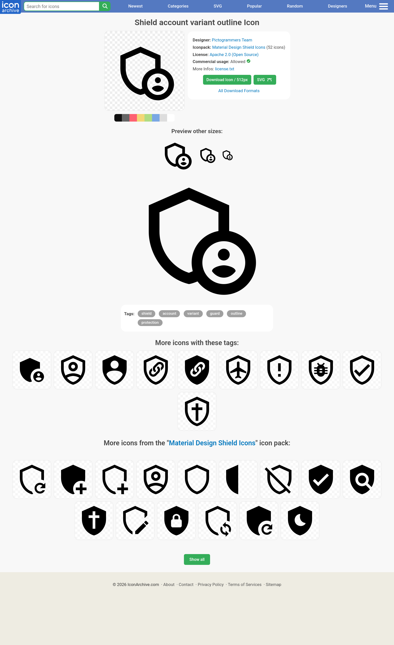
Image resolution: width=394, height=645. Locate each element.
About (169, 584)
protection (150, 322)
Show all (197, 559)
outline (236, 313)
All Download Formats (239, 90)
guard (215, 313)
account (169, 313)
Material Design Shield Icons (238, 47)
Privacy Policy (211, 584)
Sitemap (273, 584)
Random (295, 6)
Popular (254, 6)
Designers (337, 6)
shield (146, 313)
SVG (218, 6)
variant (193, 313)
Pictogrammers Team (232, 39)
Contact (186, 584)
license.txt (224, 68)
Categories (178, 6)
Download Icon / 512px (227, 79)
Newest (135, 6)
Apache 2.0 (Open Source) (234, 54)
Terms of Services (245, 584)
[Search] (105, 6)
